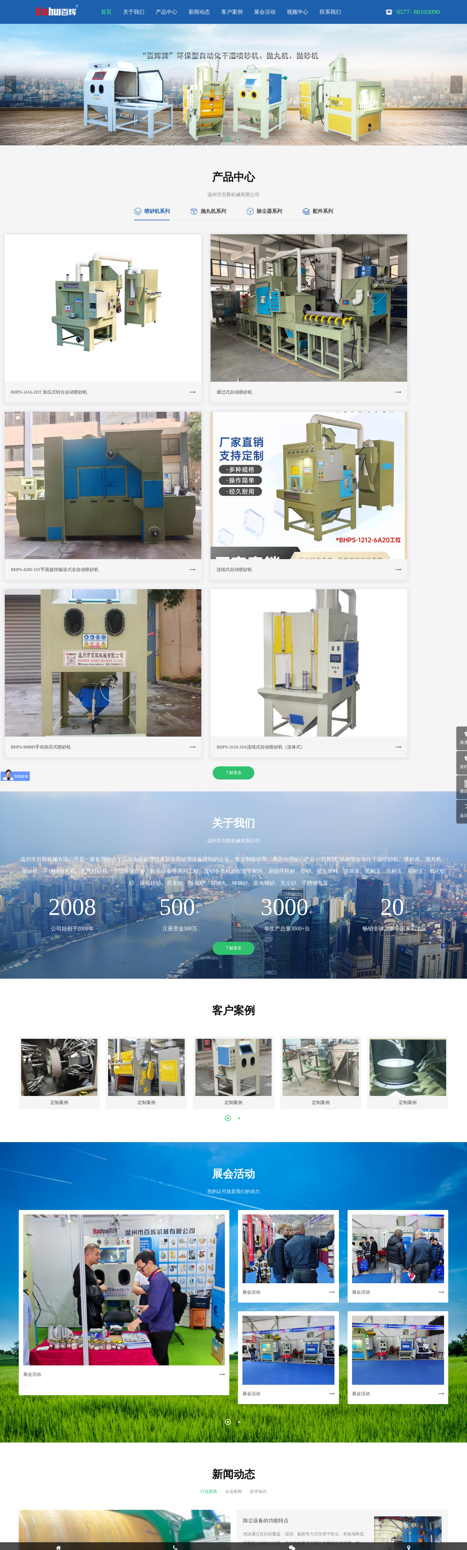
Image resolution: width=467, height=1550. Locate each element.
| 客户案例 (177, 1477)
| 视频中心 (220, 1477)
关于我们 (133, 12)
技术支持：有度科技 (103, 1539)
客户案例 (232, 12)
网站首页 (92, 1477)
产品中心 (166, 12)
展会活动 (264, 12)
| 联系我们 (242, 1477)
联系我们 (330, 12)
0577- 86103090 (271, 1501)
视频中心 (297, 12)
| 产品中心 (133, 1477)
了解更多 (233, 521)
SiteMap (148, 1523)
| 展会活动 (198, 1477)
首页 (106, 12)
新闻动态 (199, 12)
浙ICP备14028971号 (118, 1523)
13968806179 (112, 1506)
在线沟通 (272, 1526)
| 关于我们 (111, 1477)
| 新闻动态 (155, 1477)
